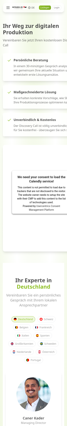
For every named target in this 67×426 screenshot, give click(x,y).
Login (56, 7)
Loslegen (44, 7)
